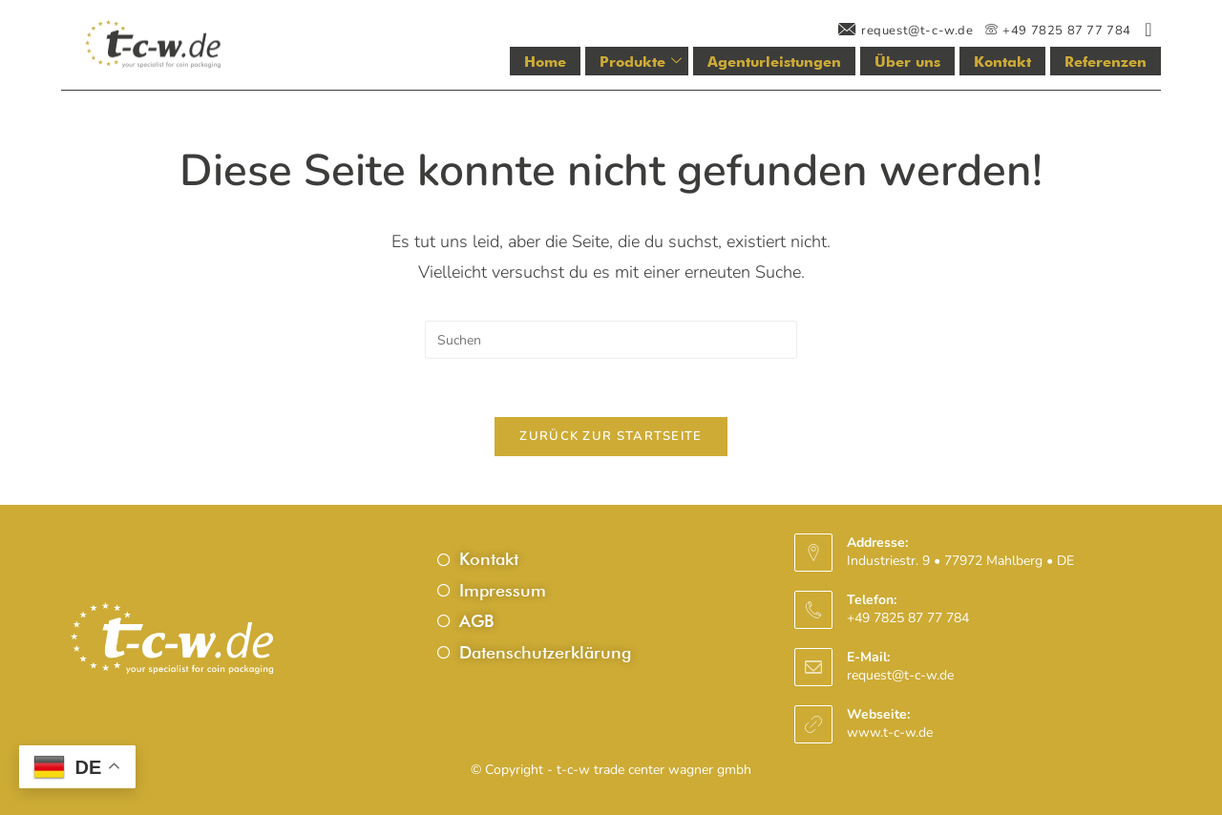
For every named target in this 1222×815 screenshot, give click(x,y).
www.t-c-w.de (890, 732)
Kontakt (1002, 62)
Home (545, 62)
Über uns (907, 62)
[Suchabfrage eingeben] (611, 340)
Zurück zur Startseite (610, 436)
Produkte (641, 62)
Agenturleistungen (774, 62)
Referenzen (1105, 62)
